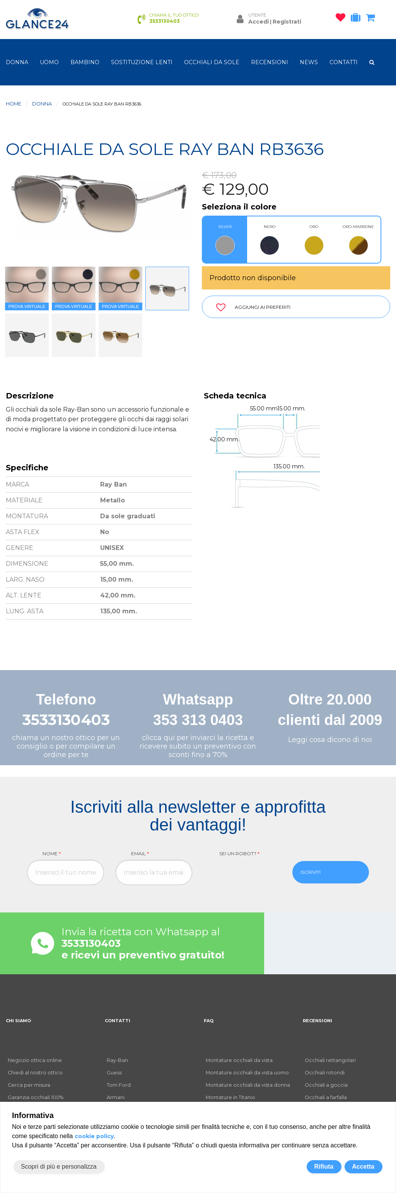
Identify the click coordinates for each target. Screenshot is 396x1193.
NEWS (309, 62)
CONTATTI (343, 62)
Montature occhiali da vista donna (248, 1085)
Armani (116, 1097)
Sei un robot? (239, 853)
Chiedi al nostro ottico (35, 1073)
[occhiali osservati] (342, 18)
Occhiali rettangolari (330, 1060)
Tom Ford (119, 1085)
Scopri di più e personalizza (59, 1166)
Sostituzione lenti (141, 62)
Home (13, 104)
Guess (114, 1073)
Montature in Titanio (230, 1097)
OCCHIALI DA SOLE (211, 62)
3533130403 (66, 720)
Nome (52, 853)
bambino (84, 62)
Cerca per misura (29, 1085)
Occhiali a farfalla (326, 1097)
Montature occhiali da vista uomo (247, 1073)
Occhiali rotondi (325, 1073)
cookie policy (94, 1136)
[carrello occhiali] (372, 18)
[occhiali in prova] (357, 18)
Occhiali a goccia (326, 1085)
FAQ (208, 1020)
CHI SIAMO (18, 1020)
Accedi (258, 21)
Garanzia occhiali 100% (35, 1097)
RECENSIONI (269, 62)
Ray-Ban (117, 1060)
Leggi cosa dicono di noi (330, 739)
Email (140, 853)
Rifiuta (323, 1166)
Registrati (287, 21)
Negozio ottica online (35, 1060)
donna (17, 62)
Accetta (363, 1166)
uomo (49, 62)
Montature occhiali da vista (239, 1060)
